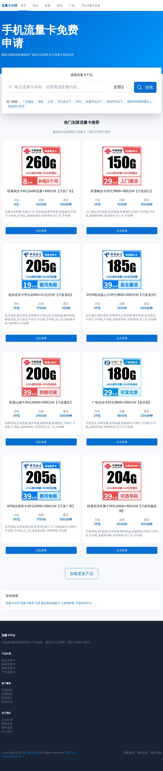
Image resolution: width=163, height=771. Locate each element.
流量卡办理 (12, 603)
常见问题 (7, 690)
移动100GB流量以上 (139, 101)
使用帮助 (7, 693)
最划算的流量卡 (50, 603)
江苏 (50, 101)
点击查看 (41, 230)
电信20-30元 (16, 106)
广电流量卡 (8, 672)
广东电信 (28, 101)
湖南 (40, 101)
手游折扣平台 (83, 603)
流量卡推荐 (27, 603)
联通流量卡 (8, 664)
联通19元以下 (94, 101)
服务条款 (7, 727)
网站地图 (155, 752)
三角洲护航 (68, 603)
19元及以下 (64, 101)
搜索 (145, 87)
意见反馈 (7, 701)
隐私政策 (7, 723)
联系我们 (7, 697)
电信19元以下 (114, 101)
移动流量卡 (8, 668)
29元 (79, 101)
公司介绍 (7, 719)
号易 (37, 603)
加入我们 (7, 731)
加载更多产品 (81, 573)
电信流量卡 (8, 660)
